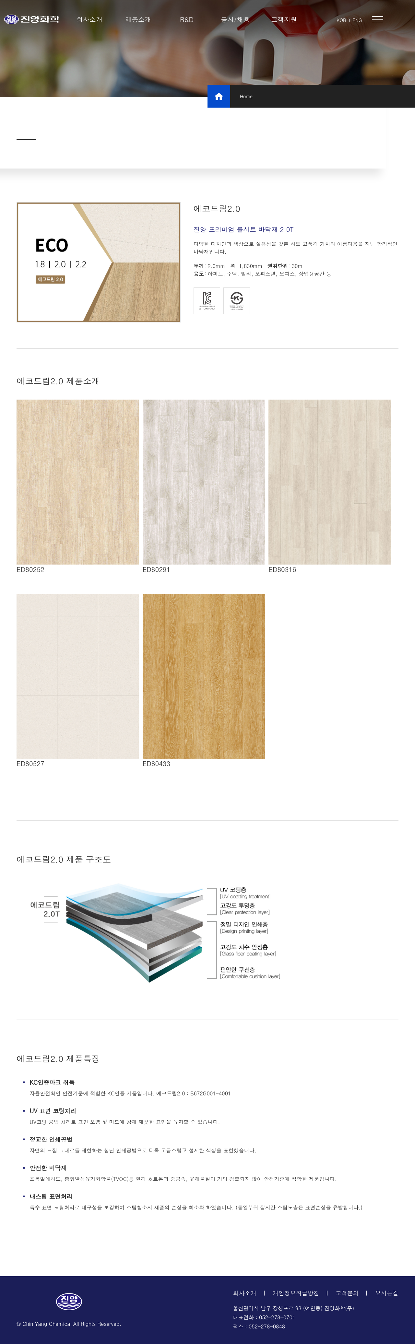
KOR (341, 20)
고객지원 (284, 19)
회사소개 (89, 19)
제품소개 (138, 19)
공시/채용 (235, 19)
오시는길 (386, 1293)
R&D (187, 19)
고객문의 (347, 1293)
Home (246, 96)
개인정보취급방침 (296, 1293)
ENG (357, 20)
